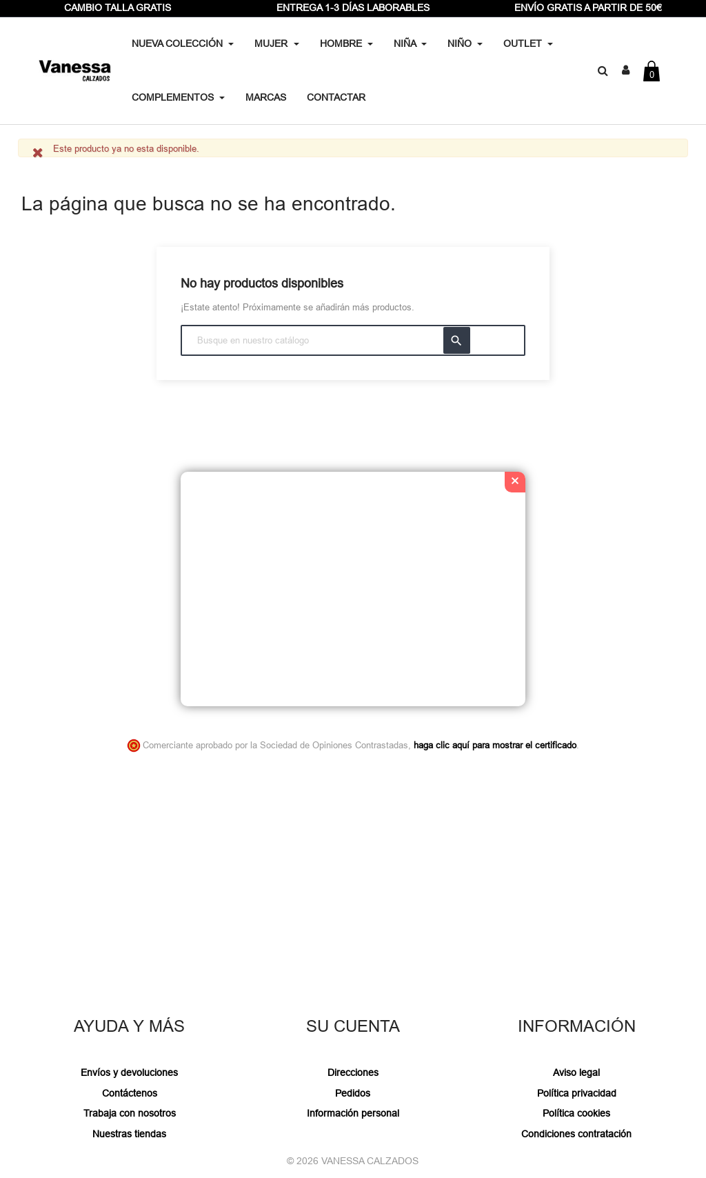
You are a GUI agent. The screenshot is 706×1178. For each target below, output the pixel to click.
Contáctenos (129, 1093)
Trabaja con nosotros (129, 1113)
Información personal (353, 1113)
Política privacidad (576, 1093)
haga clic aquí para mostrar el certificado (495, 744)
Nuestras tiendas (129, 1133)
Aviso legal (576, 1072)
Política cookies (576, 1113)
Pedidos (352, 1093)
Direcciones (353, 1072)
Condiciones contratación (576, 1133)
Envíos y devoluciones (129, 1072)
